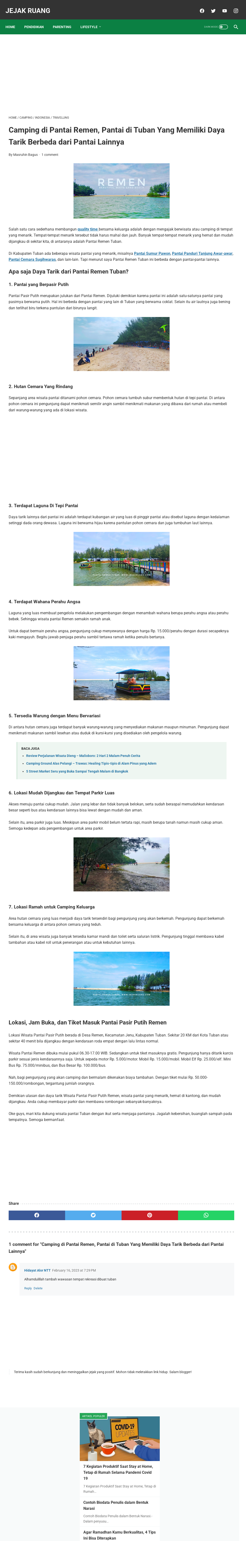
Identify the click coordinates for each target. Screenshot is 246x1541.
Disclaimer (114, 1526)
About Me (94, 1526)
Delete (38, 1401)
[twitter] (209, 5)
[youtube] (221, 5)
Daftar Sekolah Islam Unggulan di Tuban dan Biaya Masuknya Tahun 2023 (207, 226)
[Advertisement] (85, 68)
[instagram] (232, 5)
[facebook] (198, 5)
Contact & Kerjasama (143, 1526)
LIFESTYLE (92, 19)
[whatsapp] (142, 1328)
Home (13, 19)
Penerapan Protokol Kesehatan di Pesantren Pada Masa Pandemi (207, 334)
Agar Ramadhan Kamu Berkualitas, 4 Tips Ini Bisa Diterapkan (205, 154)
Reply (28, 1401)
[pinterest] (104, 1328)
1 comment (50, 162)
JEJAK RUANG (31, 6)
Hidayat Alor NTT (37, 1383)
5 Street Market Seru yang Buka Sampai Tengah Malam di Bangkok (77, 833)
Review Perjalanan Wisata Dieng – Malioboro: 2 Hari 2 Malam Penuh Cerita (83, 812)
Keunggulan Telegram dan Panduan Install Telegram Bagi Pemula (205, 370)
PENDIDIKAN (37, 19)
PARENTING (65, 19)
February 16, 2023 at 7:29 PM (74, 1383)
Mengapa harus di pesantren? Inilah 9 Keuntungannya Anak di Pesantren (208, 190)
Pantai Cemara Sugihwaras (107, 273)
